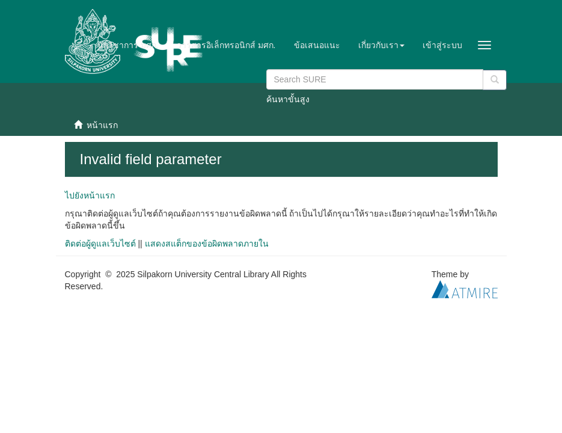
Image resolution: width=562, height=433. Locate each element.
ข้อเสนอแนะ (317, 45)
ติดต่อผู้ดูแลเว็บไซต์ (100, 243)
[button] (381, 45)
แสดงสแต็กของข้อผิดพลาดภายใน (207, 243)
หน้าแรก (102, 125)
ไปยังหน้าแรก (90, 195)
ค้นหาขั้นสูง (288, 99)
